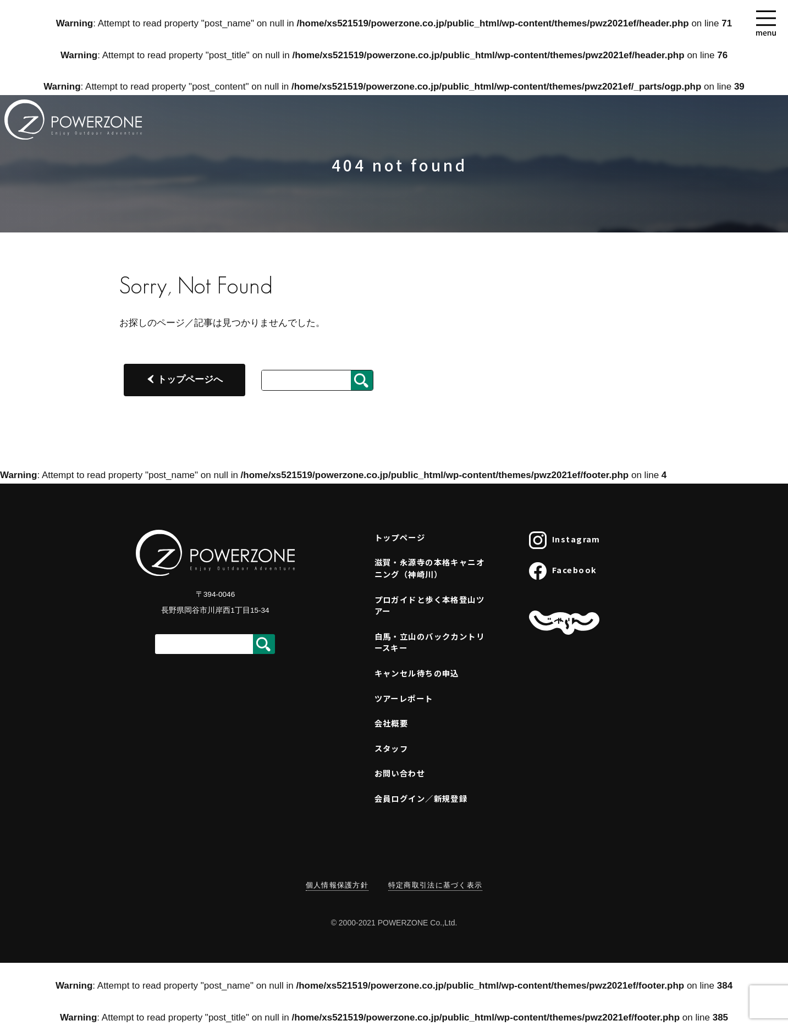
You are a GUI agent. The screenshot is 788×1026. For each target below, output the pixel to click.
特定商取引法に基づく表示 (435, 885)
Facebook (563, 571)
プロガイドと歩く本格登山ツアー (429, 605)
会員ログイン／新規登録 (421, 798)
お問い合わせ (400, 773)
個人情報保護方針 (337, 885)
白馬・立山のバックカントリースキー (429, 642)
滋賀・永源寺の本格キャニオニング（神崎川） (429, 568)
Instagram (564, 540)
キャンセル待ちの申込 (416, 673)
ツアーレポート (403, 698)
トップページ (400, 537)
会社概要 (391, 723)
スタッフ (391, 748)
